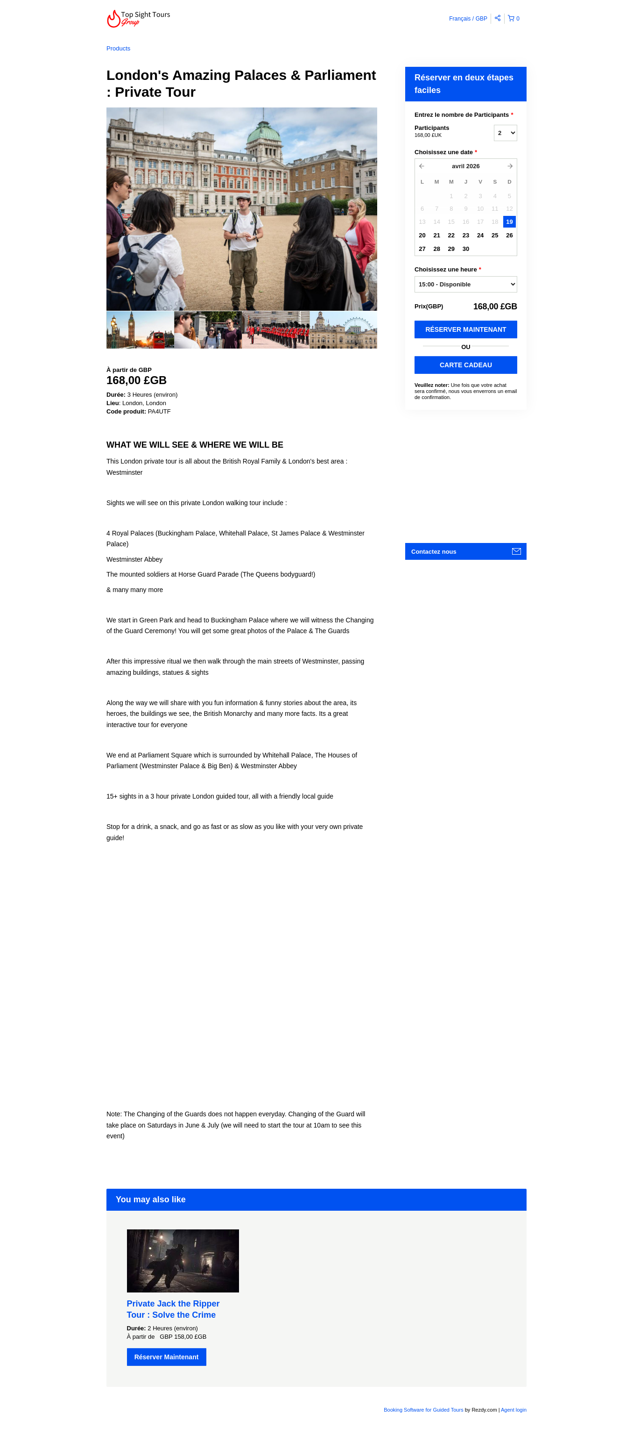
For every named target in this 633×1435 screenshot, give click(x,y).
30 (466, 248)
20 (422, 235)
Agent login (514, 1410)
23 (466, 235)
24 (480, 235)
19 (509, 221)
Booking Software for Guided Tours (424, 1410)
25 (495, 235)
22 (451, 235)
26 (509, 235)
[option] (140, 330)
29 (451, 248)
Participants (443, 131)
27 (422, 248)
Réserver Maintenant (465, 329)
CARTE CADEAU (466, 365)
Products (118, 48)
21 (436, 235)
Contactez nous (434, 551)
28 (436, 248)
